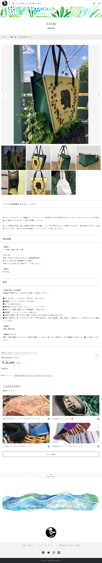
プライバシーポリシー (45, 545)
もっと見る (51, 454)
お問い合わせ (27, 545)
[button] (3, 94)
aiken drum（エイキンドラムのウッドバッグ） (34, 375)
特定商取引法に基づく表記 (69, 545)
